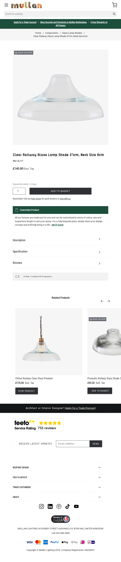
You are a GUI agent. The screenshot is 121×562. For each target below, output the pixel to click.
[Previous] (103, 301)
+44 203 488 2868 (60, 533)
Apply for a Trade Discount (80, 408)
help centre (36, 198)
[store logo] (26, 5)
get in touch (57, 225)
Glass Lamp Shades (72, 33)
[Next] (109, 301)
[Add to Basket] (99, 391)
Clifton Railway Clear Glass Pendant (34, 378)
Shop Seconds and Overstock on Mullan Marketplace (63, 22)
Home (38, 33)
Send (96, 443)
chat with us (65, 198)
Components (51, 33)
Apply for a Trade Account (25, 22)
